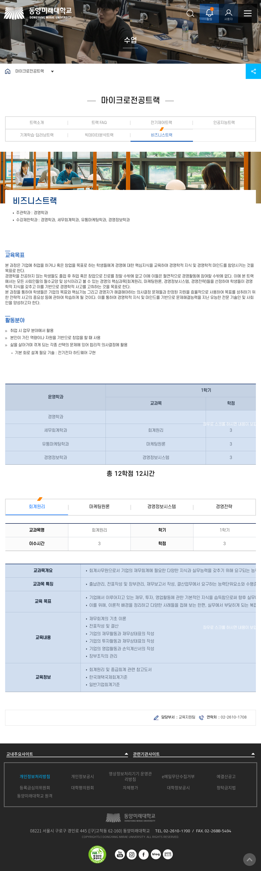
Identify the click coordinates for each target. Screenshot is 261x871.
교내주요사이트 (19, 754)
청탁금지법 (226, 787)
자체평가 (130, 787)
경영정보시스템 (161, 506)
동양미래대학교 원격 (35, 796)
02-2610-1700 (177, 831)
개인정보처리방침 (35, 776)
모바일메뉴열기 (247, 13)
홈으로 (7, 71)
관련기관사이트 (146, 754)
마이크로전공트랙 (29, 71)
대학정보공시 (178, 787)
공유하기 (253, 71)
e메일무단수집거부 (178, 776)
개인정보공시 (82, 776)
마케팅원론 (99, 506)
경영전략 (224, 506)
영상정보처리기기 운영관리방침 (130, 776)
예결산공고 (226, 776)
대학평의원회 (82, 787)
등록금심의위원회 (35, 787)
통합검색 (190, 13)
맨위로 (249, 859)
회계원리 (37, 506)
